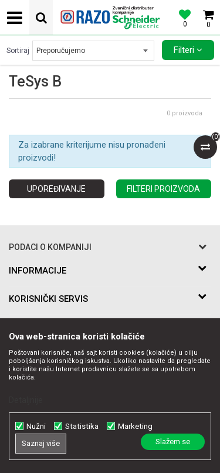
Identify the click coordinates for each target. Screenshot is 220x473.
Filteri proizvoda (163, 189)
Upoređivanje (56, 189)
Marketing (135, 426)
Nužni (36, 426)
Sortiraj (17, 50)
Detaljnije (26, 400)
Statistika (82, 426)
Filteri (188, 50)
